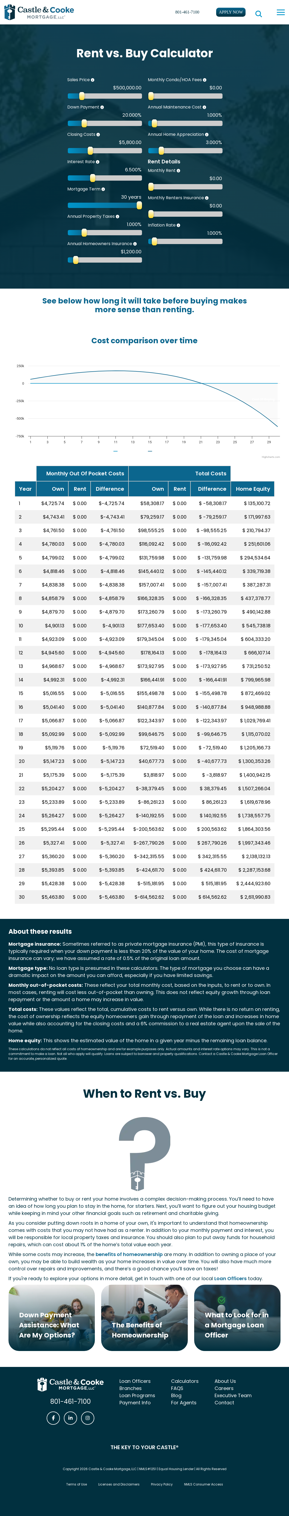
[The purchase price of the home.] (95, 80)
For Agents (184, 1402)
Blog (176, 1395)
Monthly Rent (162, 170)
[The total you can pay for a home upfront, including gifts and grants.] (104, 107)
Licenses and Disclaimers (119, 1484)
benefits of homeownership (129, 1254)
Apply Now (231, 12)
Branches (130, 1388)
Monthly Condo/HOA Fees (175, 80)
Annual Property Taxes (91, 216)
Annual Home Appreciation (176, 134)
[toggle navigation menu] (281, 12)
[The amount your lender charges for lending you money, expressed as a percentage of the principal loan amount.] (100, 162)
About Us (225, 1381)
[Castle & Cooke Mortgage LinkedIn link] (70, 1418)
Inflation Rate (162, 225)
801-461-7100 (187, 12)
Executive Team (233, 1395)
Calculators (185, 1381)
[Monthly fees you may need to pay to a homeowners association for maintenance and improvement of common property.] (207, 80)
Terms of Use (76, 1484)
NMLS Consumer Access (203, 1484)
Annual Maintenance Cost (175, 107)
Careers (224, 1388)
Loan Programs (137, 1395)
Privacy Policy (162, 1484)
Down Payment (83, 107)
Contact (224, 1402)
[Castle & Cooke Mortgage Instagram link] (87, 1418)
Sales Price (78, 80)
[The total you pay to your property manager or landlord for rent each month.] (181, 171)
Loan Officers (230, 1278)
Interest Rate (81, 162)
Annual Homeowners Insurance (99, 244)
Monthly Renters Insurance (176, 198)
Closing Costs (81, 134)
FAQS (177, 1388)
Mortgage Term (83, 189)
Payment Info (135, 1402)
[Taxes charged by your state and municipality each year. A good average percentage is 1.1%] (120, 217)
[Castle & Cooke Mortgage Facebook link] (53, 1418)
